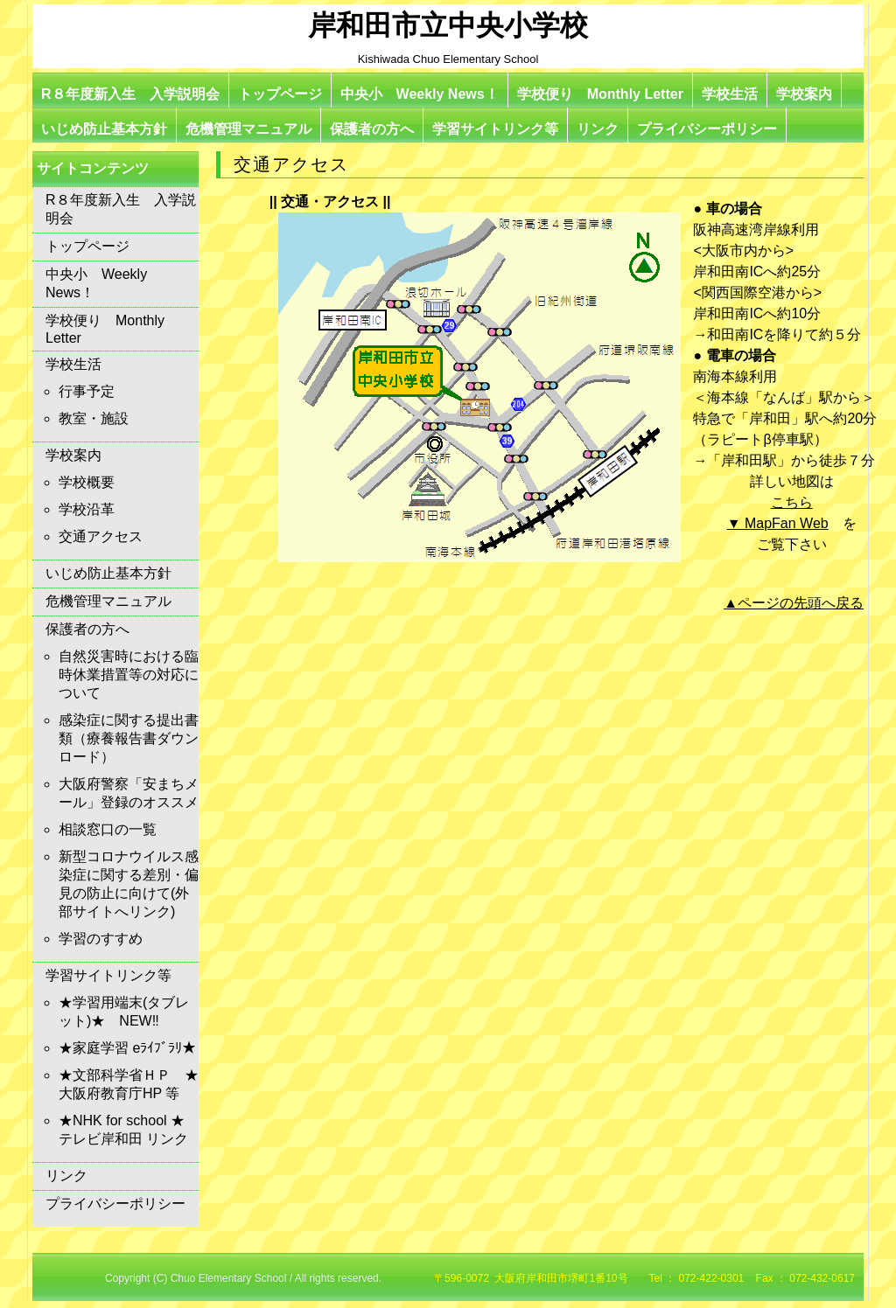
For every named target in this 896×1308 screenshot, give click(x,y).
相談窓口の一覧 (108, 829)
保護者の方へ (372, 129)
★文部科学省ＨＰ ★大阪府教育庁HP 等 (129, 1084)
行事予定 (87, 391)
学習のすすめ (101, 938)
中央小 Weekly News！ (419, 94)
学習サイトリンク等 (495, 129)
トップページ (280, 94)
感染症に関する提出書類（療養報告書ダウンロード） (129, 738)
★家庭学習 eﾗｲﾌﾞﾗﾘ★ (127, 1047)
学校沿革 (87, 509)
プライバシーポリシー (707, 129)
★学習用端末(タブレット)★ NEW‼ (124, 1011)
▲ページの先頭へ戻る (794, 602)
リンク (598, 129)
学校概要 (87, 482)
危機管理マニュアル (249, 129)
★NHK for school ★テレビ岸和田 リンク (123, 1129)
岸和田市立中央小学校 (448, 25)
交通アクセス (101, 536)
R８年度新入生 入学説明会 (130, 94)
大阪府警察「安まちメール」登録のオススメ (129, 793)
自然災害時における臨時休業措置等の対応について (129, 674)
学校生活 (730, 94)
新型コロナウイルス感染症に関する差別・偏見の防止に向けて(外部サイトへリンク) (129, 884)
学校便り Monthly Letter (600, 94)
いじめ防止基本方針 (104, 129)
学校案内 (804, 94)
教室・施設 (94, 418)
